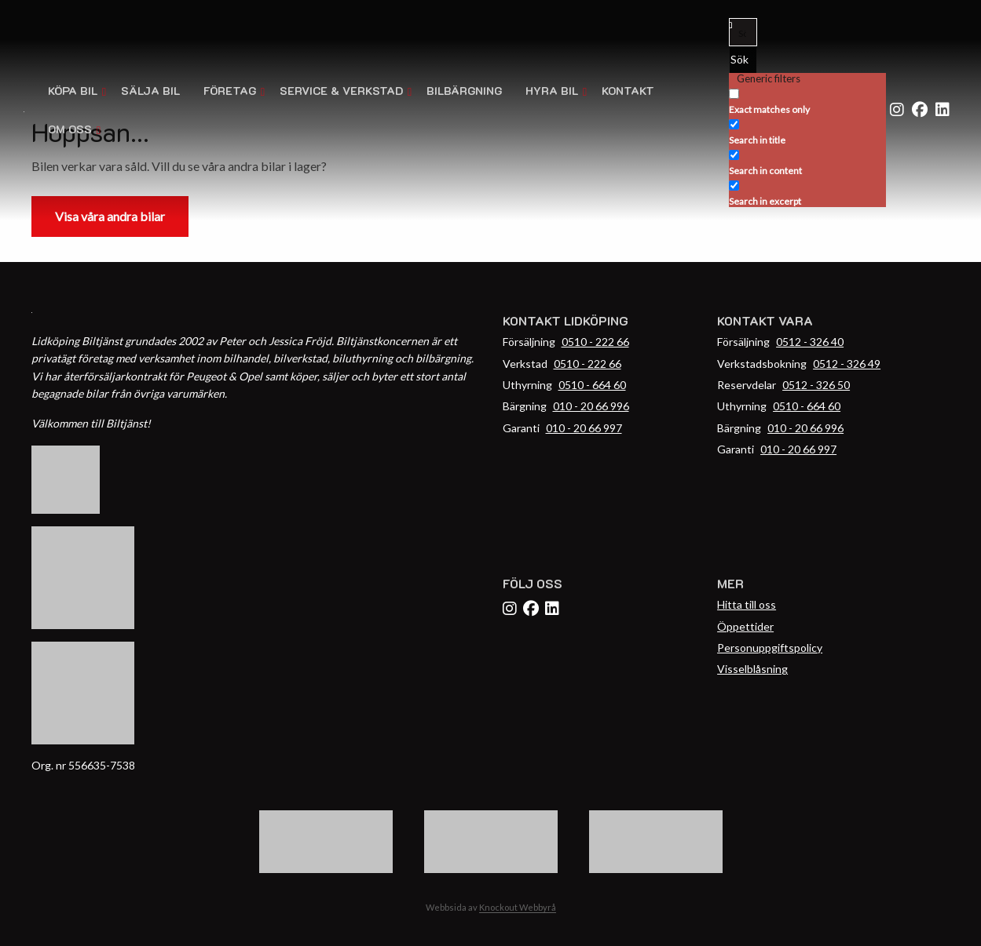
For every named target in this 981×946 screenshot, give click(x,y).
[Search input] (743, 32)
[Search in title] (734, 124)
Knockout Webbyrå (517, 907)
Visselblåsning (752, 668)
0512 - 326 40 (810, 341)
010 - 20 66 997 (584, 428)
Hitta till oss (746, 604)
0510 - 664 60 (592, 384)
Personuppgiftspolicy (769, 647)
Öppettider (745, 626)
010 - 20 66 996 (591, 406)
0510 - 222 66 (595, 341)
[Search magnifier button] (743, 59)
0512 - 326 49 (846, 363)
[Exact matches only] (734, 94)
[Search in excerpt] (734, 185)
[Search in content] (734, 155)
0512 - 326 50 (816, 384)
